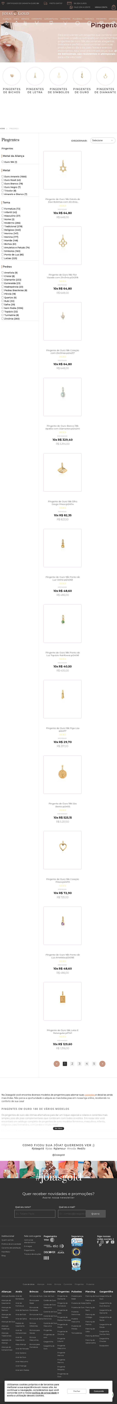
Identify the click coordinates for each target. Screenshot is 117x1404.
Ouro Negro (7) (11, 187)
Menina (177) (10, 237)
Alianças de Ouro (8, 1322)
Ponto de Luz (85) (13, 254)
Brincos (25, 21)
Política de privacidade (11, 1244)
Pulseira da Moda (78, 1303)
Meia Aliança (21, 1344)
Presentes (101, 21)
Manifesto (6, 1252)
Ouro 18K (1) (9, 162)
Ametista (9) (10, 272)
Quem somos (7, 1240)
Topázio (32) (10, 311)
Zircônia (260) (11, 318)
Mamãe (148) (10, 240)
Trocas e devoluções (32, 1254)
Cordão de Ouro (50, 1300)
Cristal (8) (8, 276)
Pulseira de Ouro (78, 1307)
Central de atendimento (29, 1241)
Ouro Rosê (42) (11, 180)
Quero (96, 1214)
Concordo (99, 1391)
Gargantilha (48, 1342)
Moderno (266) (11, 223)
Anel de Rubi (21, 1314)
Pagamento (29, 1250)
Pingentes (65, 21)
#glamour (59, 1148)
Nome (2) (8, 219)
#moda (71, 1148)
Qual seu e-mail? (67, 1207)
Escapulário (104, 1346)
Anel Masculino (22, 1361)
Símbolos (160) (11, 251)
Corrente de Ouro (50, 1312)
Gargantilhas (51, 21)
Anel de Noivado (22, 1349)
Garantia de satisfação (11, 1248)
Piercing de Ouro (92, 1296)
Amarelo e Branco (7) (14, 194)
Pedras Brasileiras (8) (14, 290)
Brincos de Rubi (36, 1314)
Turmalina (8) (10, 315)
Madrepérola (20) (12, 286)
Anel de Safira (21, 1319)
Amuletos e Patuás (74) (16, 247)
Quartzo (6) (9, 297)
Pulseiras (77, 22)
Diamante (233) (11, 279)
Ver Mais (58, 1128)
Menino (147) (10, 233)
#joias (48, 1148)
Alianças (7, 21)
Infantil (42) (9, 212)
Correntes (37, 21)
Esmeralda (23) (11, 283)
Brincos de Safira (36, 1319)
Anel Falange (21, 1366)
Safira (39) (8, 304)
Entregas (28, 1246)
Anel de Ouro (21, 1357)
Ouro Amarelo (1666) (14, 176)
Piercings (89, 21)
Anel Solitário (21, 1353)
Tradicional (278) (12, 226)
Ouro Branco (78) (12, 183)
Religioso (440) (11, 230)
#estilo (81, 1148)
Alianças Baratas (8, 1296)
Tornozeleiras (76, 1333)
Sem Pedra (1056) (12, 308)
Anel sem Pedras (22, 1370)
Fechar (76, 1391)
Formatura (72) (11, 208)
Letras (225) (9, 258)
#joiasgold (38, 1148)
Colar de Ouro (49, 1296)
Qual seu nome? (23, 1207)
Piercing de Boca (92, 1336)
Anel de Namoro (22, 1310)
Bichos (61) (9, 244)
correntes (90, 1094)
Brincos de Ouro (36, 1296)
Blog (4, 1255)
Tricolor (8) (9, 190)
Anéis (16, 21)
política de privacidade (44, 1392)
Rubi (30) (8, 301)
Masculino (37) (11, 215)
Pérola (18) (9, 293)
